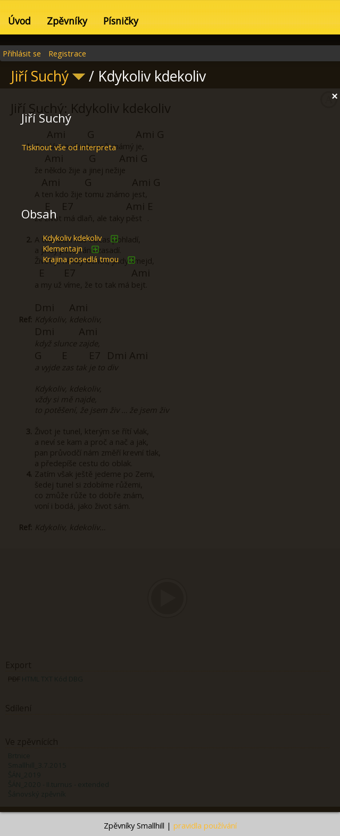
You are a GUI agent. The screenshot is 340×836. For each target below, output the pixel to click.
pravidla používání (205, 825)
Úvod (19, 20)
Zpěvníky (67, 20)
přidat (114, 238)
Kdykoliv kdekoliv (72, 237)
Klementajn (62, 248)
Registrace (67, 53)
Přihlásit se (22, 53)
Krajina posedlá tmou (81, 259)
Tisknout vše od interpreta (68, 147)
